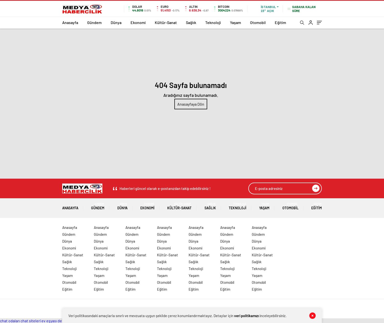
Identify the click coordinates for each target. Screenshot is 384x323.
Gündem (94, 22)
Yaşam (235, 22)
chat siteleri (31, 320)
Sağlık (191, 22)
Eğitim (280, 22)
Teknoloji (213, 22)
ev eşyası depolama (57, 320)
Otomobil (258, 22)
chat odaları (10, 320)
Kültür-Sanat (166, 22)
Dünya (116, 22)
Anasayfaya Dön (190, 104)
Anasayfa (70, 22)
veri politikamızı (246, 315)
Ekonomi (138, 22)
